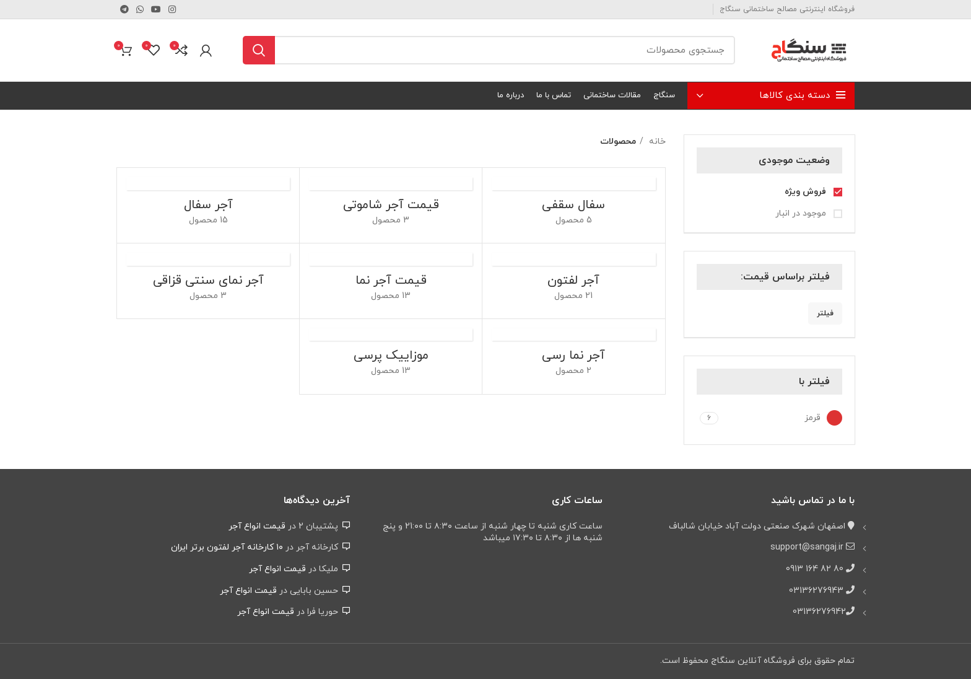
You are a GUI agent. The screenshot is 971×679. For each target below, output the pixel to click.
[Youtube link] (156, 9)
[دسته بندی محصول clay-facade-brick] (573, 356)
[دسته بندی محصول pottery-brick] (573, 205)
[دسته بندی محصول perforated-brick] (573, 281)
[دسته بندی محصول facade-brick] (390, 281)
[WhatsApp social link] (140, 9)
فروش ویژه (807, 192)
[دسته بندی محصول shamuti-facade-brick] (390, 205)
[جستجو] (489, 50)
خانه (656, 141)
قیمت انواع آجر (257, 526)
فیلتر (825, 313)
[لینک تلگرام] (124, 9)
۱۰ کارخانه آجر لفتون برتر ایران (227, 547)
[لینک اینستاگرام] (172, 9)
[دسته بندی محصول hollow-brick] (208, 205)
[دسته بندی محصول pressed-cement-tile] (390, 356)
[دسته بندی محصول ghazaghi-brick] (208, 281)
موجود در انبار (802, 213)
